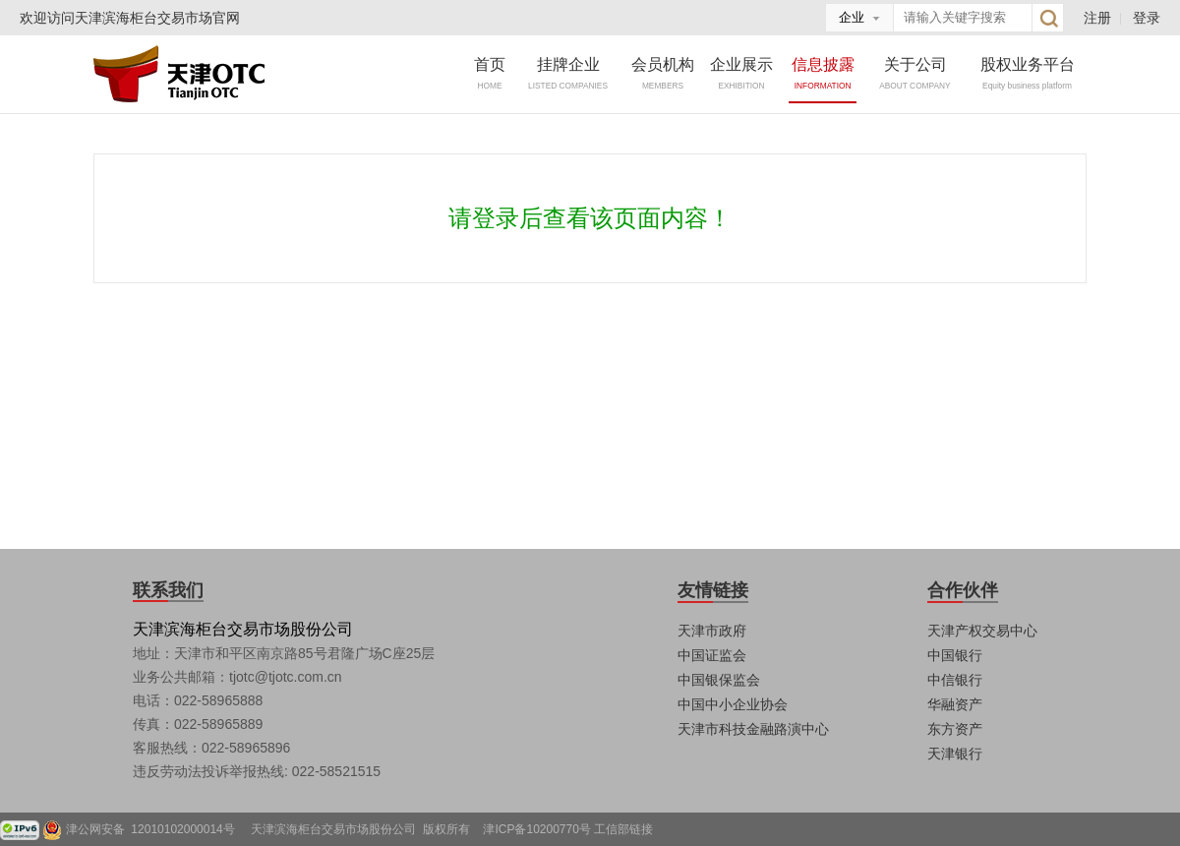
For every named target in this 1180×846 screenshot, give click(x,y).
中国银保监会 (719, 680)
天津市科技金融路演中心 (753, 729)
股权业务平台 (1027, 73)
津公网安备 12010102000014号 (157, 829)
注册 (1097, 18)
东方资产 (954, 729)
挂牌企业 (568, 73)
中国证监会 (712, 655)
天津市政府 (712, 630)
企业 (851, 17)
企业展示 (741, 73)
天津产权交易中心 (982, 630)
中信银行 (954, 680)
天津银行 (954, 753)
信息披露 (823, 73)
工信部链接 (623, 829)
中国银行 (954, 655)
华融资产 (954, 704)
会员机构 (662, 73)
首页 (489, 73)
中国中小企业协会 (733, 704)
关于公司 (915, 73)
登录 (1146, 18)
